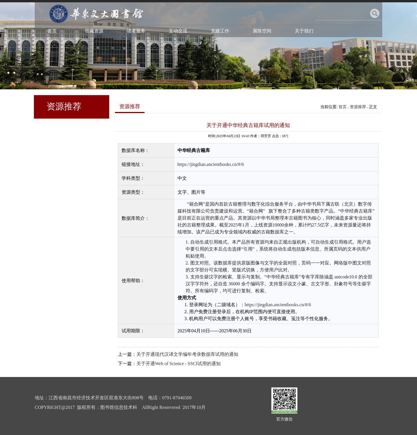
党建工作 (220, 30)
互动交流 (178, 30)
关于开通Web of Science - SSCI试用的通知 (178, 363)
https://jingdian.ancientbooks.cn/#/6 (211, 164)
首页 (52, 30)
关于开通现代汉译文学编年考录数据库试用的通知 (187, 354)
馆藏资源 (94, 30)
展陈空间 (262, 30)
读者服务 (136, 30)
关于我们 (304, 30)
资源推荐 (358, 107)
